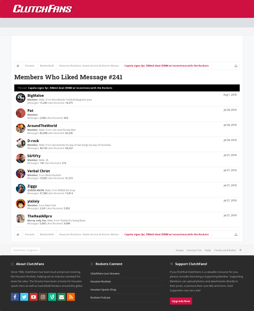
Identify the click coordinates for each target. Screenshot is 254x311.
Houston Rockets (100, 281)
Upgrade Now (181, 301)
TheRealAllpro (39, 216)
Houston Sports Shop (103, 289)
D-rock (33, 140)
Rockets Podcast (100, 297)
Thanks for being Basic (73, 220)
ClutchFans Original (24, 250)
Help (208, 250)
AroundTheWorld (42, 125)
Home (180, 250)
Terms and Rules (225, 250)
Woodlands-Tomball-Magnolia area (72, 99)
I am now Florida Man (64, 130)
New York (50, 205)
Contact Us (194, 250)
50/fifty (33, 155)
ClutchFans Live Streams (105, 273)
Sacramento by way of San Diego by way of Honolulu (81, 145)
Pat (30, 110)
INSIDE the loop (66, 190)
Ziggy (32, 186)
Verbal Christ (38, 171)
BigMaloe (35, 95)
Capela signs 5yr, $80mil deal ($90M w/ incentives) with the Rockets (70, 88)
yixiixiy (33, 201)
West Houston (53, 175)
